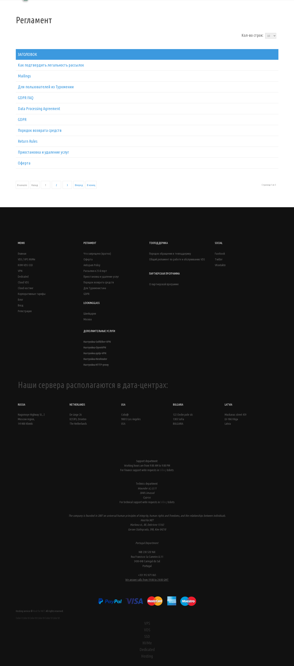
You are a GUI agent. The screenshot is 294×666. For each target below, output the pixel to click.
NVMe (147, 643)
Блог (20, 299)
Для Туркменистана (95, 288)
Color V (48, 618)
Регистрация (25, 311)
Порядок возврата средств (40, 130)
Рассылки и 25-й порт (95, 271)
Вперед (79, 185)
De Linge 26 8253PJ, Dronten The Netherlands (78, 419)
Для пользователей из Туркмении (46, 86)
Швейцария (90, 313)
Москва (88, 319)
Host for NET (39, 611)
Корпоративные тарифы (32, 294)
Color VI (56, 618)
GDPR (22, 119)
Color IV (41, 618)
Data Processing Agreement (39, 108)
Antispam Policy (92, 265)
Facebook (220, 253)
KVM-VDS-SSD (25, 265)
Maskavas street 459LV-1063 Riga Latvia (235, 419)
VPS (147, 623)
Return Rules (27, 141)
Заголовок (27, 54)
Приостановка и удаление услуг (43, 152)
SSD (147, 636)
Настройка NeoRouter (95, 359)
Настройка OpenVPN (95, 347)
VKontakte (220, 265)
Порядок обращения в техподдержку (170, 253)
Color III (33, 618)
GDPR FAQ (25, 97)
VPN (20, 271)
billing (163, 470)
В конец (91, 185)
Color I (19, 618)
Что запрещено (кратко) (97, 253)
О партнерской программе (164, 284)
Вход (20, 305)
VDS (147, 629)
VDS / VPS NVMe (26, 259)
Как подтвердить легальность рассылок (51, 65)
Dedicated (23, 276)
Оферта (24, 163)
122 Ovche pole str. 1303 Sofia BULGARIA (183, 419)
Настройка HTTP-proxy (96, 364)
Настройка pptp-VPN (95, 353)
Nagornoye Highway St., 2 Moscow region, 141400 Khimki (31, 419)
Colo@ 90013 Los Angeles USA (131, 419)
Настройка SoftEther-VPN (97, 341)
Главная (22, 253)
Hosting (147, 656)
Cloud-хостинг (25, 288)
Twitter (218, 259)
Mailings (24, 76)
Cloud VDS (23, 282)
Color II (25, 618)
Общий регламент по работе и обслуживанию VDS (177, 259)
